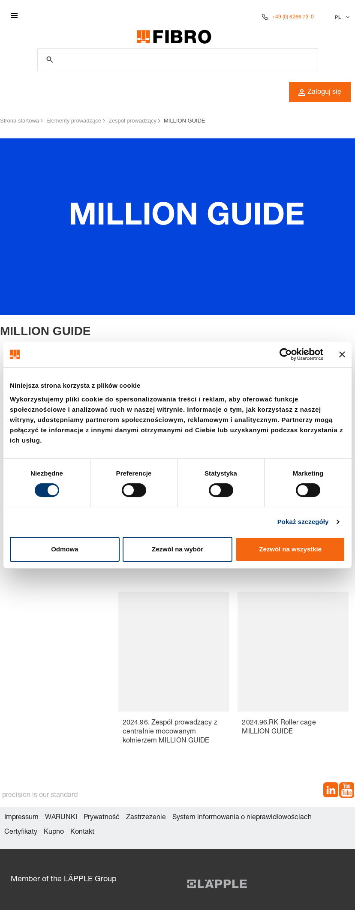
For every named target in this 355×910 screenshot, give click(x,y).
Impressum (21, 817)
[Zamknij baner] (342, 354)
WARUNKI (61, 817)
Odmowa (64, 549)
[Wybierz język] (341, 17)
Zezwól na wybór (177, 549)
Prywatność (102, 817)
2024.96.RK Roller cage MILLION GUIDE (279, 728)
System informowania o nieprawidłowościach (242, 817)
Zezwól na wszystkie (290, 549)
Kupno (54, 832)
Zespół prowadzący (132, 120)
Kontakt (82, 832)
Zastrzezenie (146, 817)
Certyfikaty (20, 832)
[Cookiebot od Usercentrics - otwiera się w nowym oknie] (285, 354)
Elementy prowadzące (73, 120)
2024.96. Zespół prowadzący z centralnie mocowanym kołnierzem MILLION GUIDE (170, 732)
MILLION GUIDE (184, 120)
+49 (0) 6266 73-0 (293, 17)
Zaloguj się (319, 92)
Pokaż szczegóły (303, 521)
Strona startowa (19, 120)
